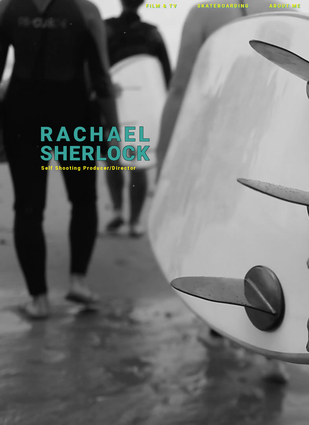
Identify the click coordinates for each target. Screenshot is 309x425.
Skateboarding (223, 6)
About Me (285, 6)
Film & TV (161, 6)
